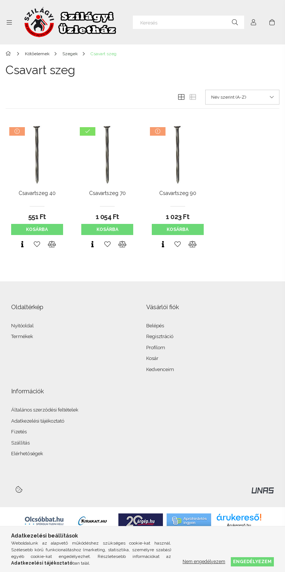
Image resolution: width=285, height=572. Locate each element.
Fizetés (19, 431)
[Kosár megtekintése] (272, 22)
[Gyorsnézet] (22, 244)
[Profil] (253, 22)
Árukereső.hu (239, 525)
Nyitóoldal (22, 325)
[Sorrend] (242, 97)
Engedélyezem (252, 561)
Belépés (155, 325)
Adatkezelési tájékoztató (37, 421)
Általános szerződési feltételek (44, 410)
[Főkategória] (9, 53)
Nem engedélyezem (204, 561)
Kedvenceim (160, 369)
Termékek (22, 336)
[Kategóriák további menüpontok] (9, 22)
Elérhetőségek (27, 453)
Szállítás (20, 443)
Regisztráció (159, 336)
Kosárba (37, 229)
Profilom (155, 347)
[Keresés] (188, 22)
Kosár (152, 358)
